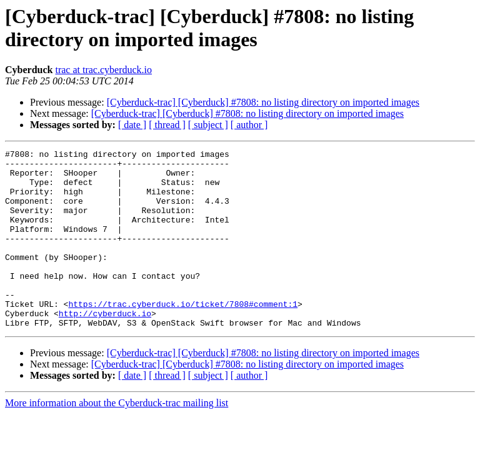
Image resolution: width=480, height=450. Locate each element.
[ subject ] (208, 124)
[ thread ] (167, 124)
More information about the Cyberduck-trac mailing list (116, 438)
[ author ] (249, 124)
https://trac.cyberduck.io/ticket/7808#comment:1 (183, 335)
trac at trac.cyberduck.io (103, 69)
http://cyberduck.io (105, 346)
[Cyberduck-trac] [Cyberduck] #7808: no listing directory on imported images (263, 102)
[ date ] (132, 124)
